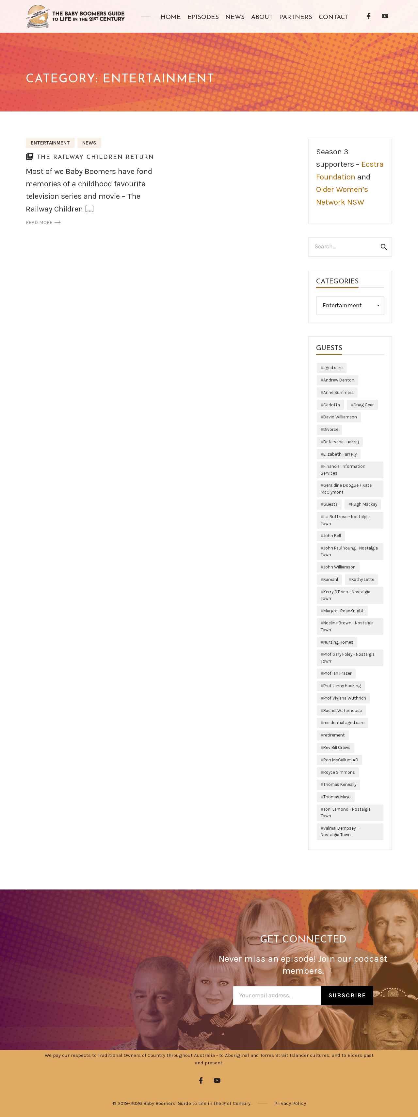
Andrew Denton (338, 380)
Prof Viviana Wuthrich (344, 698)
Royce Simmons (339, 772)
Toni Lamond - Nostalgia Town (346, 812)
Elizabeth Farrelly (340, 454)
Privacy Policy (290, 1103)
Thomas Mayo (337, 796)
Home (171, 17)
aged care (333, 367)
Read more (43, 222)
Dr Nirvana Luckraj (341, 441)
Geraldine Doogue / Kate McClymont (346, 488)
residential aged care (343, 722)
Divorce (330, 429)
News (235, 17)
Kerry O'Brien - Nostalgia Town (345, 595)
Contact (333, 17)
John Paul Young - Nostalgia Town (349, 551)
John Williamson (339, 567)
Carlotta (331, 404)
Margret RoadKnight (343, 610)
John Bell (332, 535)
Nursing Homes (338, 642)
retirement (334, 735)
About (262, 17)
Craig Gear (363, 404)
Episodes (203, 17)
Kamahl (330, 579)
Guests (330, 504)
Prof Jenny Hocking (342, 685)
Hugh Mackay (364, 504)
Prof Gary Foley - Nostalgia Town (348, 657)
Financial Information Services (343, 469)
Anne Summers (338, 392)
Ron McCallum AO (340, 759)
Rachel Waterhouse (342, 710)
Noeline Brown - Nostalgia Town (347, 626)
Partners (295, 17)
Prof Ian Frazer (337, 673)
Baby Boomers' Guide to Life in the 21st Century (196, 1103)
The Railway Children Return (95, 157)
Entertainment (50, 143)
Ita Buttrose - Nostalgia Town (345, 520)
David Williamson (340, 417)
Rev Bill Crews (336, 747)
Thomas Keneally (339, 784)
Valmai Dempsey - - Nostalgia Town (341, 831)
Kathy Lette (362, 579)
